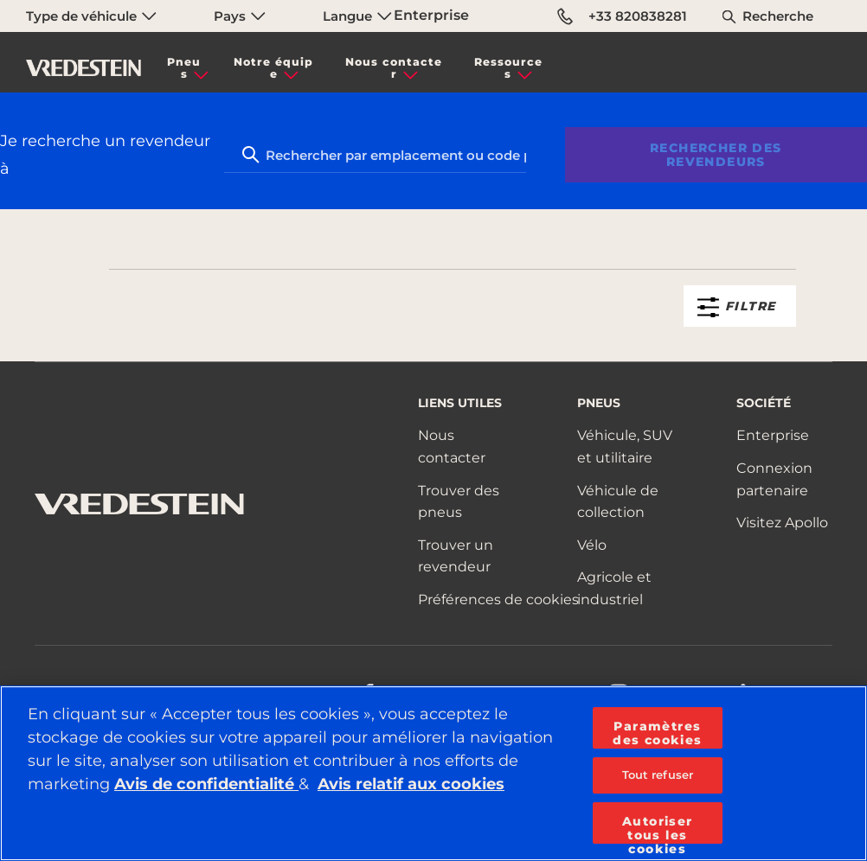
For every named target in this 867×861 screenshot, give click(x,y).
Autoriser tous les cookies (657, 828)
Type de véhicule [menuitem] (91, 16)
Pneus (184, 67)
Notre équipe (273, 67)
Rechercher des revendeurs (716, 154)
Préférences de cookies (498, 599)
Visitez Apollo (782, 522)
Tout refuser (658, 774)
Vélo (592, 545)
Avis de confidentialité (206, 784)
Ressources (508, 67)
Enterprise (431, 15)
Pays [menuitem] (240, 16)
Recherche (777, 16)
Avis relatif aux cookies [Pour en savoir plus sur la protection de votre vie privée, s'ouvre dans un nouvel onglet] (411, 784)
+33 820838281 (622, 16)
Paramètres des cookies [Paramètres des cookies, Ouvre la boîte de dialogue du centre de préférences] (657, 733)
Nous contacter (393, 67)
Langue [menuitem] (357, 16)
